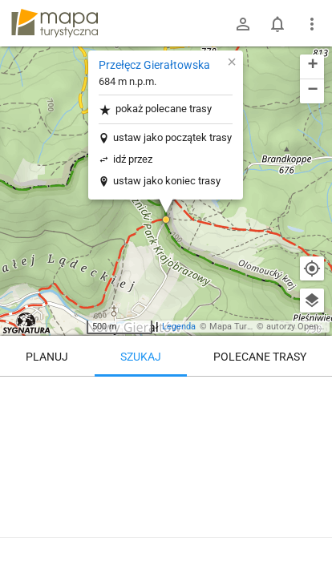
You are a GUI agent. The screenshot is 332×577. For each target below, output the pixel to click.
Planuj (47, 356)
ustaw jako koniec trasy (167, 181)
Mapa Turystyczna (245, 326)
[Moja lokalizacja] (312, 268)
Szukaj (140, 356)
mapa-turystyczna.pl (54, 23)
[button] (166, 220)
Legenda (179, 326)
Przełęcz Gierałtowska (154, 65)
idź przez (132, 159)
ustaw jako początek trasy (172, 137)
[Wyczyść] (312, 394)
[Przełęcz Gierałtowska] (166, 445)
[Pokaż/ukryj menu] (312, 24)
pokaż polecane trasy (155, 109)
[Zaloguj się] (243, 24)
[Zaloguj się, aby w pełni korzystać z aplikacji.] (307, 533)
